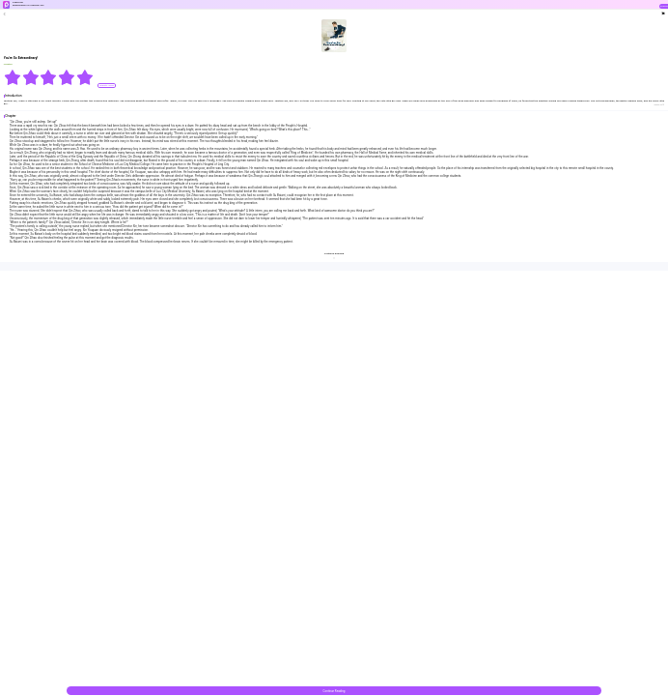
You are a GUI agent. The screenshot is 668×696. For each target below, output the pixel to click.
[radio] (13, 77)
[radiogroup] (49, 77)
